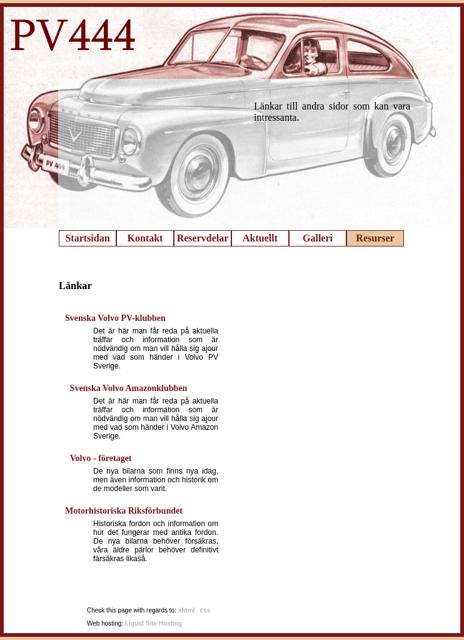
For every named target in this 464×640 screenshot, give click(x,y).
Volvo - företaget (101, 458)
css (205, 610)
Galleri (318, 238)
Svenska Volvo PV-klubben (115, 318)
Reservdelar (203, 238)
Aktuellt (260, 238)
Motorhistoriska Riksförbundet (124, 511)
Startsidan (87, 238)
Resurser (375, 238)
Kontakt (145, 238)
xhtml (186, 610)
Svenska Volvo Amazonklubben (129, 388)
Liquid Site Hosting (153, 623)
